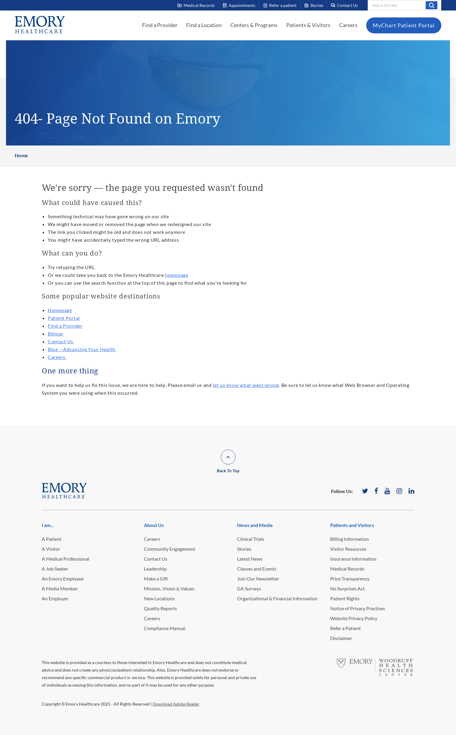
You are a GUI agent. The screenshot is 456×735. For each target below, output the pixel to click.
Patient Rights (345, 598)
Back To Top (228, 470)
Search (431, 5)
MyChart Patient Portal (404, 25)
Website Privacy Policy (353, 618)
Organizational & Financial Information (277, 598)
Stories (244, 549)
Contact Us (61, 341)
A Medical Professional (65, 559)
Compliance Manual (164, 628)
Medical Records (347, 568)
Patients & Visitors (308, 25)
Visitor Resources (348, 549)
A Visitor (51, 549)
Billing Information (349, 539)
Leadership (155, 568)
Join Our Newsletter (258, 578)
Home (21, 155)
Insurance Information (353, 559)
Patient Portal (64, 318)
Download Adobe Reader (176, 703)
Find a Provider (160, 25)
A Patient (51, 539)
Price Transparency (349, 578)
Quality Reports (160, 608)
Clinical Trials (250, 539)
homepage (176, 275)
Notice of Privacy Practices (357, 608)
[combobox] (404, 5)
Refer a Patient (345, 628)
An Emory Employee (63, 578)
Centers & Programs (254, 25)
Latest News (250, 559)
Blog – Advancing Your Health (82, 349)
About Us (154, 525)
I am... (48, 525)
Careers (348, 25)
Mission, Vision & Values (169, 588)
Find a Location (204, 25)
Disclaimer (341, 638)
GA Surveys (249, 588)
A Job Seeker (55, 568)
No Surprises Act (347, 588)
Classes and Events (256, 568)
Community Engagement (169, 549)
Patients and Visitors (352, 525)
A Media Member (60, 588)
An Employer (55, 598)
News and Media (254, 525)
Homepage (60, 310)
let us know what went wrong (246, 385)
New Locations (159, 598)
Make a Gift (156, 578)
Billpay (55, 333)
